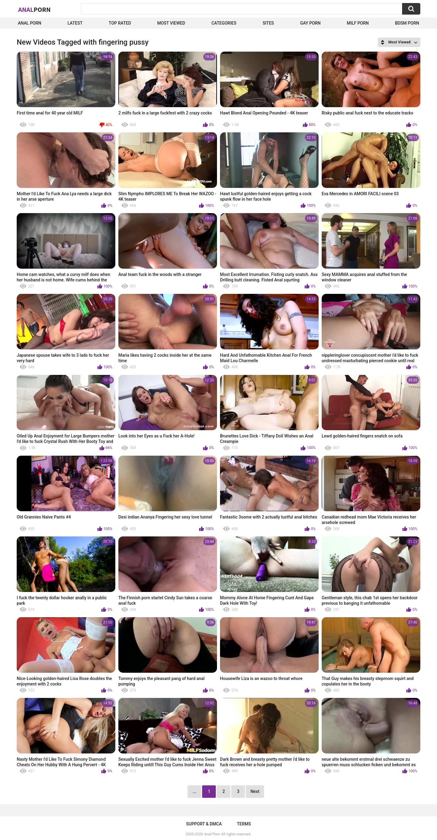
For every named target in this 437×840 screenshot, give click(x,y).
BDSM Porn (407, 23)
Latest (75, 23)
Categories (224, 23)
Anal (34, 9)
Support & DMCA (204, 823)
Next (254, 791)
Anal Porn (29, 23)
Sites (268, 23)
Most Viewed (171, 23)
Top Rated (120, 23)
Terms (244, 823)
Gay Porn (310, 23)
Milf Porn (358, 23)
